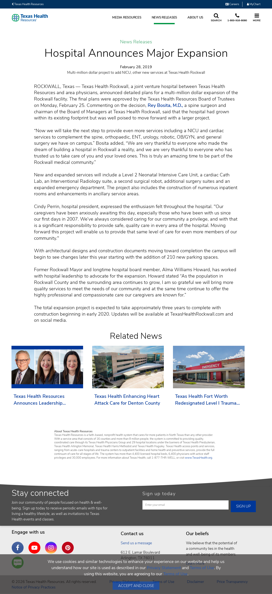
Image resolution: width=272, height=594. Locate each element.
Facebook (19, 544)
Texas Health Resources (28, 4)
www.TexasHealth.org (198, 458)
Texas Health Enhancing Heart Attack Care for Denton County (127, 399)
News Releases (164, 17)
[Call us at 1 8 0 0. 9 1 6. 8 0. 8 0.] (237, 18)
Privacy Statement (164, 568)
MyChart (253, 4)
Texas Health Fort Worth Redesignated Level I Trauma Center (206, 400)
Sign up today (159, 494)
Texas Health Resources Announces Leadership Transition (39, 400)
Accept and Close (136, 585)
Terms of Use (202, 568)
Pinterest (69, 544)
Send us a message (136, 543)
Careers (232, 4)
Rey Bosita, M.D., (165, 105)
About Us (195, 17)
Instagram (52, 544)
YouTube (35, 544)
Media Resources (126, 17)
